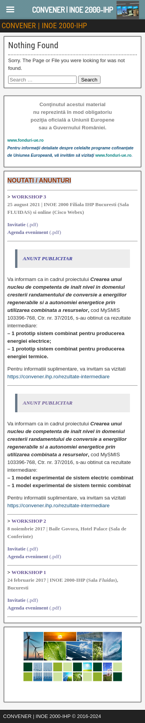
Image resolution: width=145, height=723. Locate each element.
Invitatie (16, 224)
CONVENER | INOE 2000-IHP (44, 25)
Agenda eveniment (27, 232)
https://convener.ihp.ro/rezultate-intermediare (58, 376)
